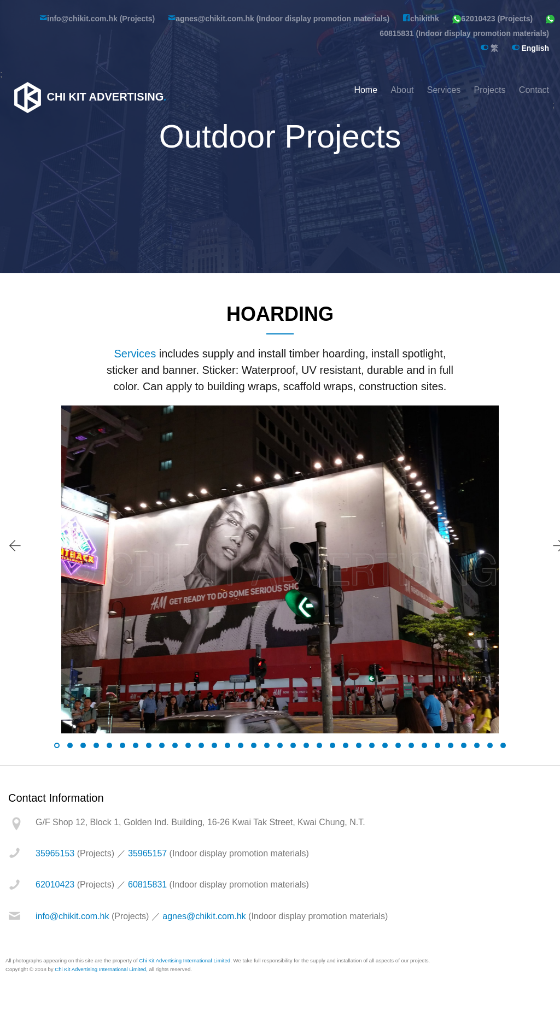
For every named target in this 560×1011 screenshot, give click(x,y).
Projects (490, 90)
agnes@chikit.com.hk (204, 916)
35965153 (55, 853)
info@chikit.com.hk (72, 916)
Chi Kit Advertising (89, 96)
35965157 (147, 853)
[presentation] (14, 545)
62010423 (55, 884)
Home (365, 90)
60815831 (147, 884)
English (530, 48)
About (402, 90)
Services (443, 90)
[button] (56, 745)
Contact (534, 90)
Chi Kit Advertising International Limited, (101, 969)
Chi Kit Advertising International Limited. (185, 960)
